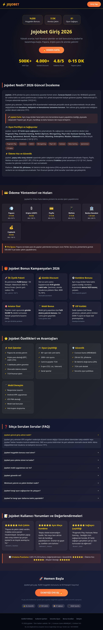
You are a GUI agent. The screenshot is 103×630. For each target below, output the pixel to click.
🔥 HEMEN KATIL (51, 50)
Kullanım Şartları (41, 619)
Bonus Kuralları (68, 619)
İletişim (79, 619)
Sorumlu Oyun (55, 619)
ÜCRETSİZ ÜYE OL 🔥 (51, 592)
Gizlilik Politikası (27, 619)
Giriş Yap (94, 4)
